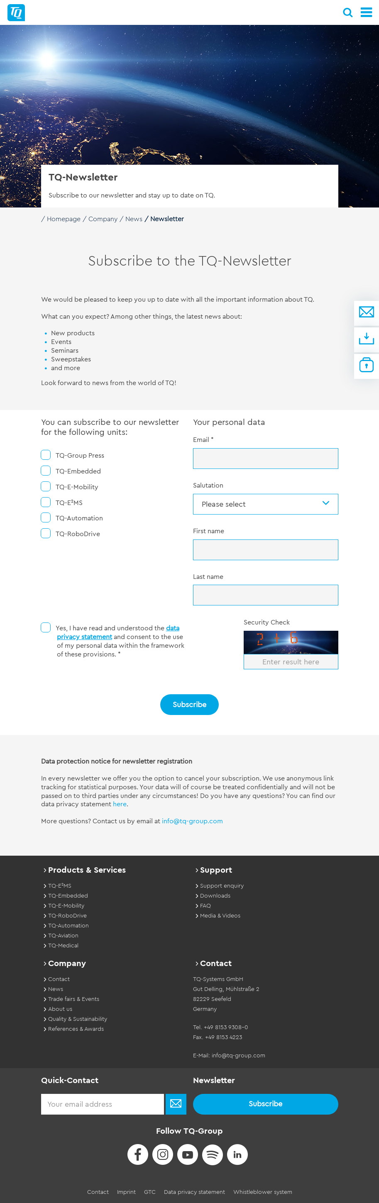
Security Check (267, 622)
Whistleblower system (262, 1192)
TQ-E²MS (62, 502)
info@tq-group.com (192, 821)
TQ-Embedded (71, 471)
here (120, 804)
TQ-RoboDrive (70, 533)
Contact (98, 1192)
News (133, 219)
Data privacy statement (194, 1192)
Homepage (64, 219)
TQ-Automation (72, 517)
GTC (150, 1192)
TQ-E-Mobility (69, 486)
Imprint (126, 1192)
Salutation (208, 485)
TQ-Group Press (72, 455)
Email (203, 440)
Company (102, 219)
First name (208, 531)
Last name (208, 576)
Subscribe (189, 704)
